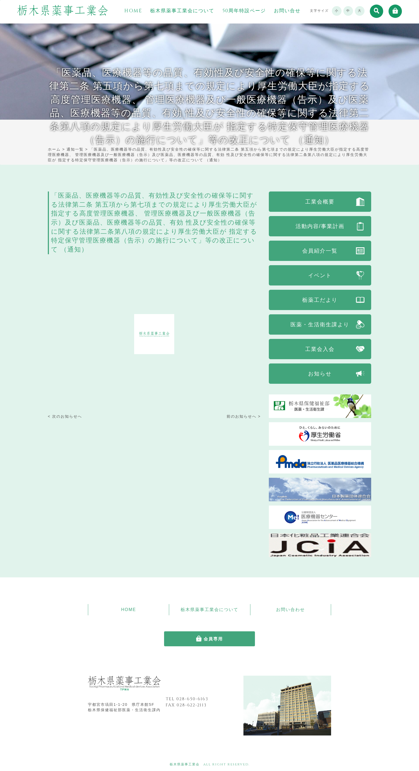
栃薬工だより (319, 300)
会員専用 (213, 639)
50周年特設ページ (244, 11)
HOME (133, 11)
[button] (376, 11)
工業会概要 (320, 202)
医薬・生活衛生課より (319, 324)
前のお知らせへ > (244, 416)
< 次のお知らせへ (65, 416)
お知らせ (320, 374)
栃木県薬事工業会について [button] (182, 11)
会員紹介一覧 (319, 251)
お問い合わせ (290, 609)
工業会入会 (320, 349)
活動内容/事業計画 (320, 226)
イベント (320, 275)
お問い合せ (287, 11)
